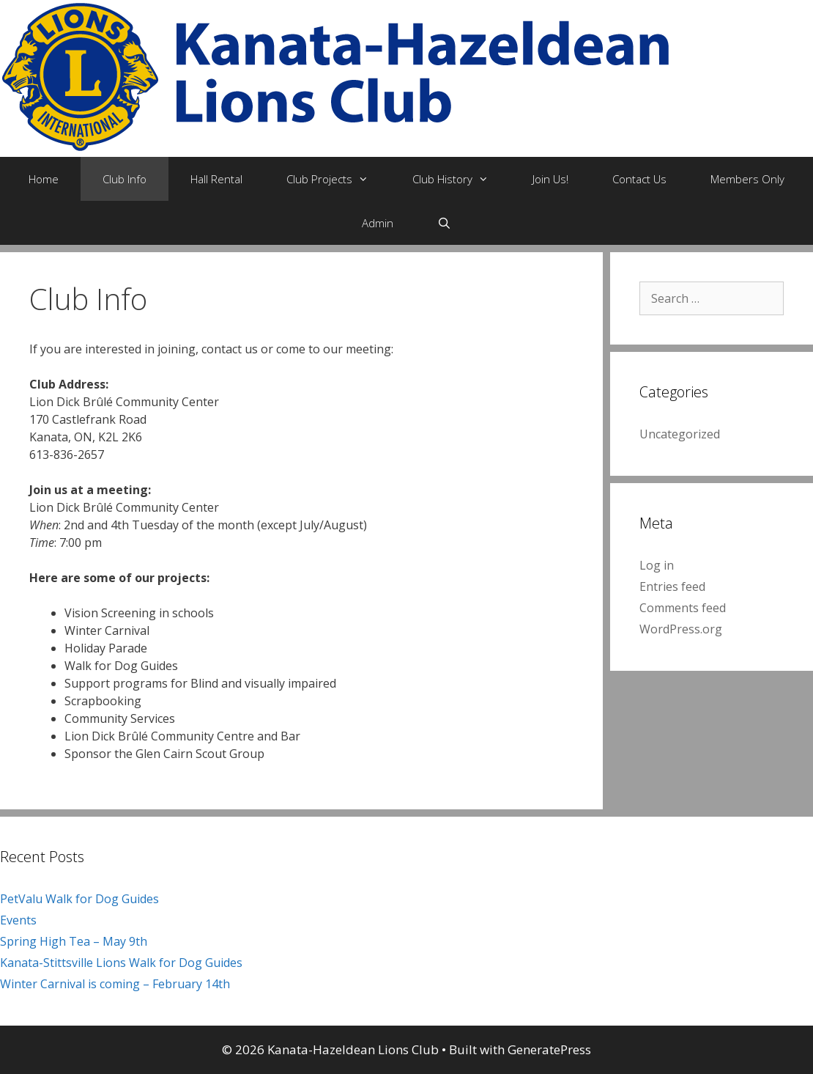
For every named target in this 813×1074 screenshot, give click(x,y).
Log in (656, 565)
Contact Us (639, 179)
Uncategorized (679, 434)
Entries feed (672, 586)
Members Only (747, 179)
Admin (377, 223)
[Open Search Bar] (444, 223)
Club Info (124, 179)
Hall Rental (216, 179)
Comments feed (682, 608)
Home (44, 179)
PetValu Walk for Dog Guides (79, 899)
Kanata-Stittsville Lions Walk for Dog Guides (121, 963)
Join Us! (550, 179)
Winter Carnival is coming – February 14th (115, 984)
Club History (461, 179)
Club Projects (338, 179)
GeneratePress (549, 1049)
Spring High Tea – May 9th (73, 941)
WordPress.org (680, 629)
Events (18, 920)
